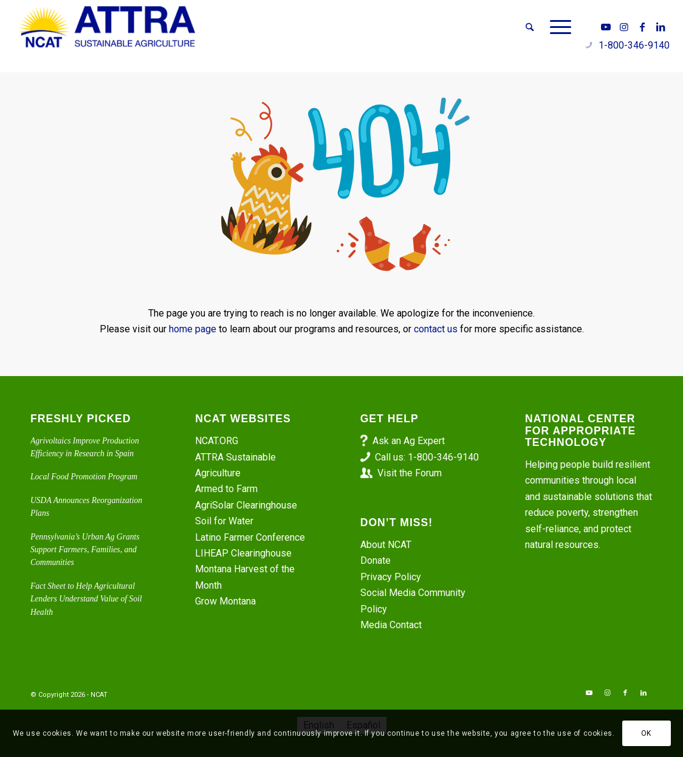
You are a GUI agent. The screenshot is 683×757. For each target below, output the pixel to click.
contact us (436, 329)
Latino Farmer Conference (250, 537)
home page (192, 329)
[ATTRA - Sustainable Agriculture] (107, 27)
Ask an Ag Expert (408, 441)
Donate (375, 560)
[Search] (529, 27)
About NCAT (385, 544)
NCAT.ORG (216, 441)
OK (646, 733)
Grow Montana (225, 601)
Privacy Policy (390, 577)
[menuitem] (529, 27)
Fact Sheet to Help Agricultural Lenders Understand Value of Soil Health (86, 599)
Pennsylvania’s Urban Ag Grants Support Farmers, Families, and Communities (85, 549)
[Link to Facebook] (642, 27)
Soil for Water (224, 521)
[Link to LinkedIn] (660, 27)
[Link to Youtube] (606, 27)
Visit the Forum (409, 473)
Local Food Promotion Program (83, 476)
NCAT (99, 695)
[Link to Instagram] (624, 27)
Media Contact (391, 625)
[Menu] (556, 27)
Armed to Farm (226, 489)
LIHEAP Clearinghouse (243, 553)
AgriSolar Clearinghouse (246, 505)
